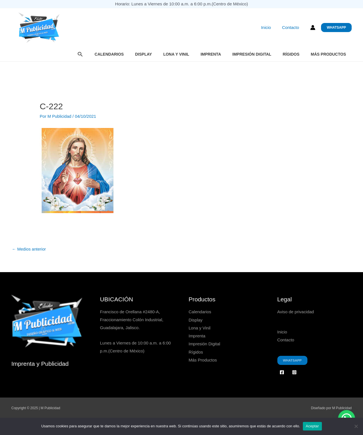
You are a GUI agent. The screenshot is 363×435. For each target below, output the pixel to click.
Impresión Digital (251, 54)
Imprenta (211, 54)
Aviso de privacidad (295, 312)
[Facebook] (281, 372)
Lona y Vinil (176, 54)
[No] (356, 426)
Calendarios (109, 54)
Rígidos (291, 54)
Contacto (291, 27)
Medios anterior (29, 249)
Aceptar (312, 426)
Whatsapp (292, 360)
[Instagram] (294, 372)
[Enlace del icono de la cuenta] (312, 27)
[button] (336, 27)
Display (143, 54)
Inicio (270, 27)
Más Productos (328, 54)
